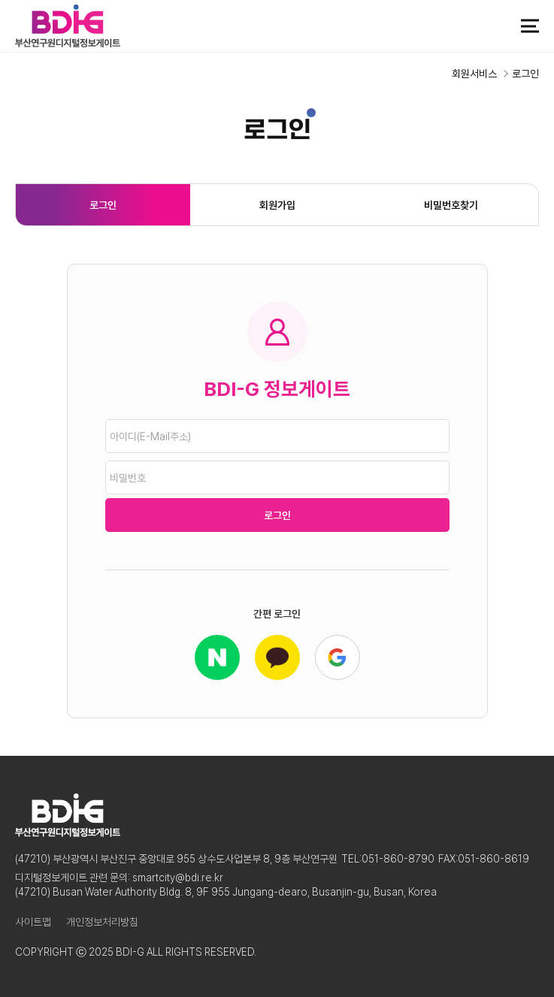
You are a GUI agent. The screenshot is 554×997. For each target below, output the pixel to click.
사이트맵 (33, 922)
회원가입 (277, 205)
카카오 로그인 (277, 657)
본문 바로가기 (0, 0)
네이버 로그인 (217, 657)
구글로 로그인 (337, 657)
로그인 (103, 205)
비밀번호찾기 (451, 205)
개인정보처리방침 (102, 922)
